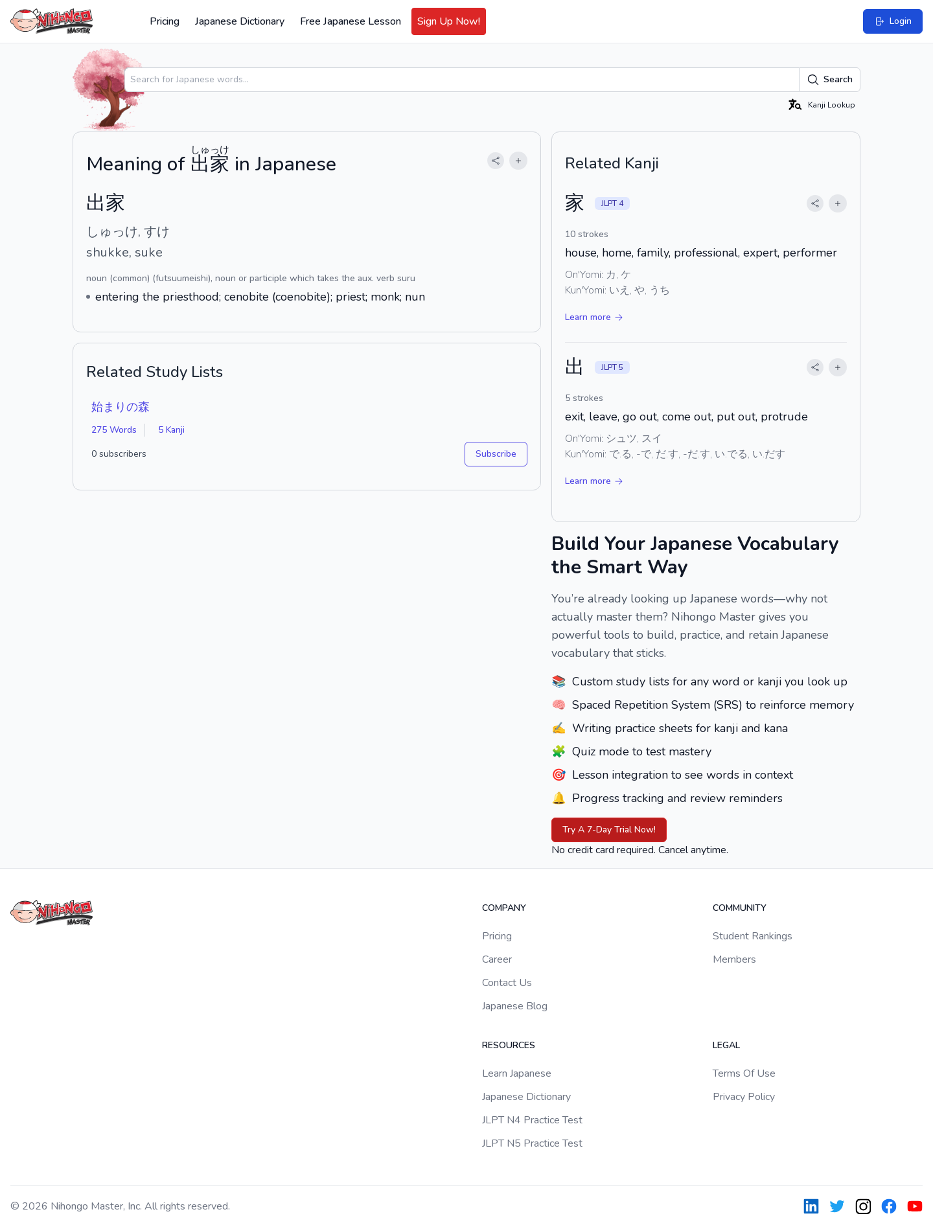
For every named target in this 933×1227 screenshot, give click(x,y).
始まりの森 (120, 407)
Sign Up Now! (448, 21)
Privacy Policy (744, 1097)
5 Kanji (171, 430)
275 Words (114, 430)
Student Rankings (752, 936)
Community (739, 908)
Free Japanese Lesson (350, 21)
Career (497, 959)
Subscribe (496, 454)
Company (504, 908)
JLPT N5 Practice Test (532, 1143)
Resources (508, 1045)
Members (734, 959)
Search (830, 79)
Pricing (164, 21)
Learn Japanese (516, 1073)
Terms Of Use (744, 1073)
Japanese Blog (514, 1006)
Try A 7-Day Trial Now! (609, 829)
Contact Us (507, 983)
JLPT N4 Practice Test (532, 1120)
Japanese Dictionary (239, 21)
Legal (726, 1045)
